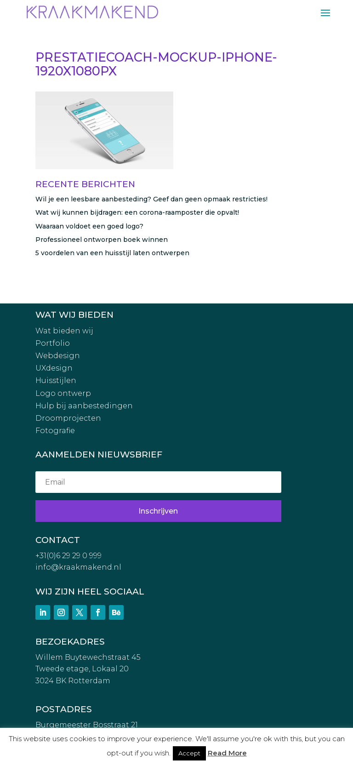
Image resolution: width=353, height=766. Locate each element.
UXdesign (54, 368)
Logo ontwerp (63, 393)
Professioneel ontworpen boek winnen (101, 239)
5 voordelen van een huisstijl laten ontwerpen (112, 253)
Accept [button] (189, 753)
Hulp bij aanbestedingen (84, 405)
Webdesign (57, 355)
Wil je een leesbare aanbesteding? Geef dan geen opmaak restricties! (151, 199)
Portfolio (52, 343)
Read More (227, 753)
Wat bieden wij (64, 330)
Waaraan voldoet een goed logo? (89, 226)
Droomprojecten (68, 418)
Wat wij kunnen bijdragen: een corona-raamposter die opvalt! (137, 212)
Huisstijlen (55, 380)
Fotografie (55, 430)
